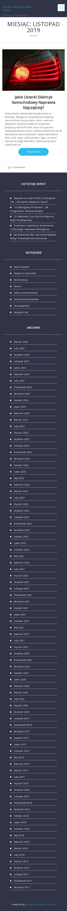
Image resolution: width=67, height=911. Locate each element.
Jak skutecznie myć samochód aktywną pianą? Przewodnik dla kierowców (33, 236)
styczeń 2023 (21, 504)
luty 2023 (19, 497)
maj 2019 (19, 757)
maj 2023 (19, 478)
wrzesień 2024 (22, 393)
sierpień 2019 (21, 737)
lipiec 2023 (20, 471)
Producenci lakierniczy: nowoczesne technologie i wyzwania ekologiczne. (32, 227)
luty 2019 (19, 776)
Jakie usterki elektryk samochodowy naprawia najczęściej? (33, 102)
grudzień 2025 (22, 354)
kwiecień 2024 (22, 413)
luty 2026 (19, 348)
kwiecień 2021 (22, 634)
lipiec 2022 (20, 543)
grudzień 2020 (22, 653)
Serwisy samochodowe (26, 299)
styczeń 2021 (21, 647)
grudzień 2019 (22, 711)
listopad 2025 (21, 361)
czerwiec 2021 (22, 621)
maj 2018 (19, 835)
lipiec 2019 (20, 744)
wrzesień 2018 (22, 809)
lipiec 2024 (20, 406)
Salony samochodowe (26, 292)
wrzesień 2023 (22, 458)
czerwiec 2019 (22, 750)
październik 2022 (23, 523)
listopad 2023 (21, 445)
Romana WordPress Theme (40, 904)
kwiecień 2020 (22, 685)
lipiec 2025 (20, 367)
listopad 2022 (21, 517)
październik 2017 (23, 880)
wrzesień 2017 (22, 887)
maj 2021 (19, 627)
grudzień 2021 (22, 582)
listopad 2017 (21, 874)
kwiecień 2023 (22, 484)
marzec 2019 (21, 770)
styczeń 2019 (21, 783)
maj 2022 (19, 556)
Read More (33, 151)
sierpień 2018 (21, 815)
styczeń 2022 (21, 575)
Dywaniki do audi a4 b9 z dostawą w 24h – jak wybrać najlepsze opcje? (32, 200)
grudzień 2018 (22, 789)
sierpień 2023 (21, 465)
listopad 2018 (21, 796)
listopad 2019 (21, 718)
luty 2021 (19, 640)
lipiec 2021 (20, 614)
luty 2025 (19, 380)
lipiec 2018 (20, 822)
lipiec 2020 (20, 679)
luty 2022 (19, 569)
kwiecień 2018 (22, 841)
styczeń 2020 (21, 705)
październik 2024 (23, 387)
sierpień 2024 (21, 400)
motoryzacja (21, 279)
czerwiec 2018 (22, 828)
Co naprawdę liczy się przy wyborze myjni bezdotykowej (32, 218)
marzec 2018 (21, 848)
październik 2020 (23, 660)
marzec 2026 (21, 341)
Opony (17, 286)
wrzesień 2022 (22, 530)
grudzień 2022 (22, 510)
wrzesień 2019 (22, 731)
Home (33, 35)
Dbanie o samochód (25, 273)
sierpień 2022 (21, 536)
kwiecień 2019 (22, 763)
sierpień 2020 (21, 672)
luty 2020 (19, 698)
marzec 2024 (21, 419)
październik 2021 (23, 595)
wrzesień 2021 (22, 601)
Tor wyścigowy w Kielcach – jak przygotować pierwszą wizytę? (29, 209)
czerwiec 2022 (22, 549)
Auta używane (21, 266)
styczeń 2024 (21, 432)
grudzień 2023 (22, 439)
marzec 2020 (21, 692)
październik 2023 (23, 452)
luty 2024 (19, 426)
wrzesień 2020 (22, 666)
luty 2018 (19, 854)
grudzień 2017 (22, 867)
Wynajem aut (21, 312)
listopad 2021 (21, 588)
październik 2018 (23, 802)
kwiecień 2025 (22, 374)
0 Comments (16, 167)
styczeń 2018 (21, 861)
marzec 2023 (21, 491)
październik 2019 (23, 724)
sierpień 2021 (21, 608)
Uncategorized (22, 305)
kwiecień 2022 (22, 562)
